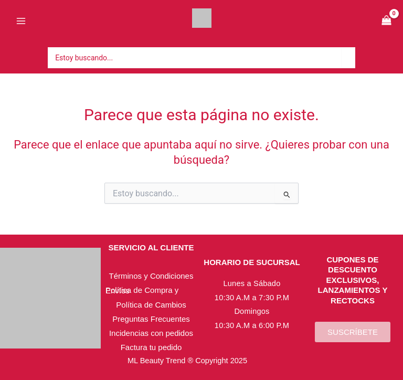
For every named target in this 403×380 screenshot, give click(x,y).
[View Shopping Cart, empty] (386, 21)
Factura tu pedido (151, 347)
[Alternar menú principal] (20, 20)
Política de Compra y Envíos (141, 290)
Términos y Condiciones (151, 275)
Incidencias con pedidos (151, 333)
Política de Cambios (151, 304)
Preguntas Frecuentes (151, 318)
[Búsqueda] (352, 57)
